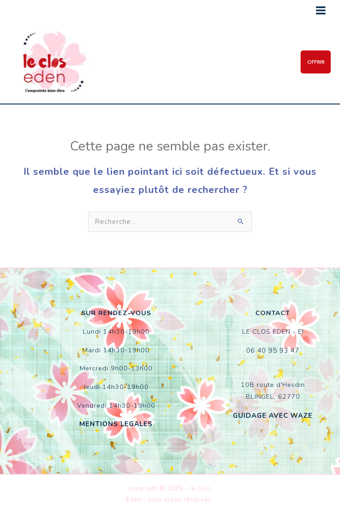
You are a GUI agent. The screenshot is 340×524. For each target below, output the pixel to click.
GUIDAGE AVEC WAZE (273, 413)
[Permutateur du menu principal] (320, 10)
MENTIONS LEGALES (116, 423)
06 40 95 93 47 (272, 349)
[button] (312, 62)
